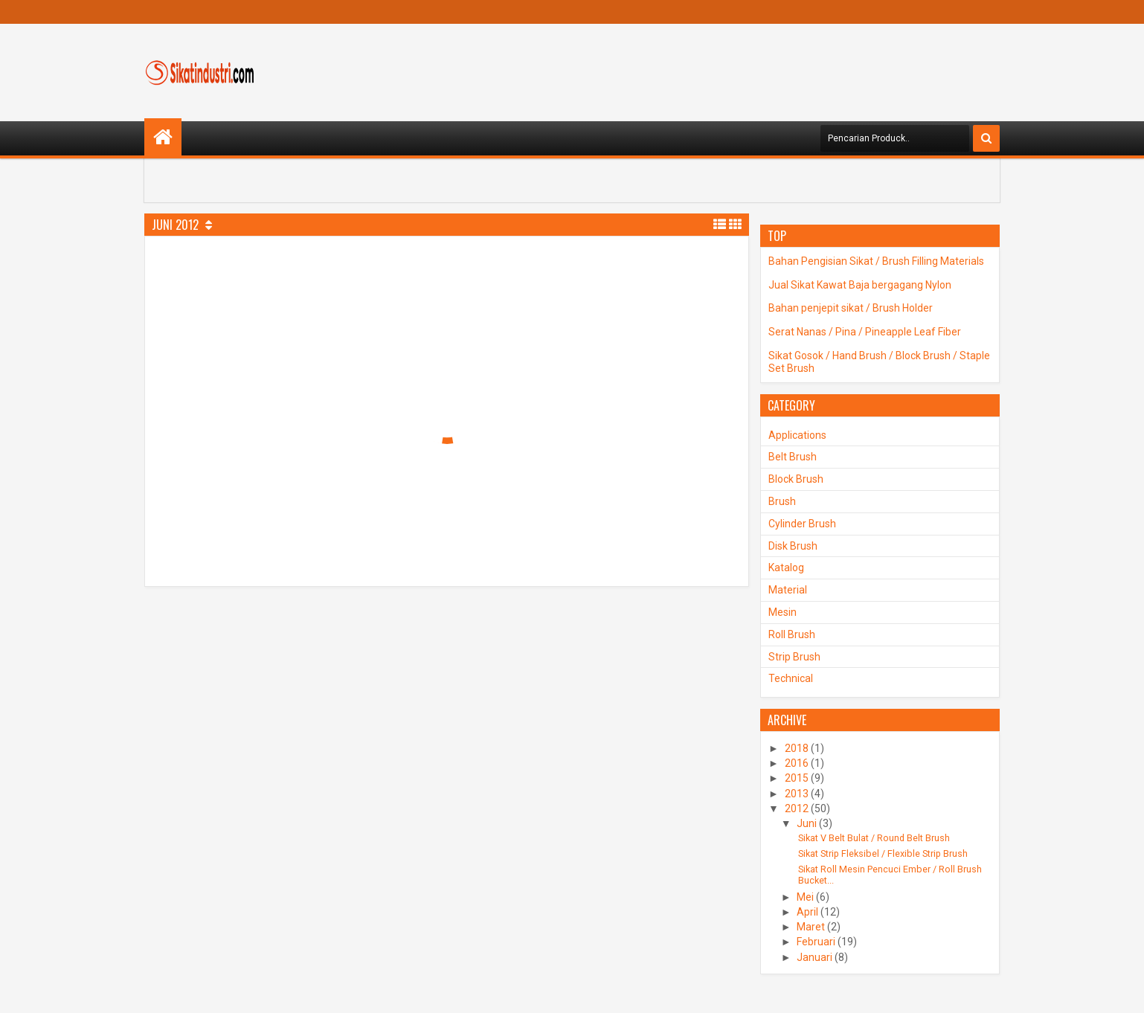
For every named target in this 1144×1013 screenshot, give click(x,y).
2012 (797, 808)
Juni (807, 823)
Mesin (782, 612)
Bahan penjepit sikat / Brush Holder (850, 308)
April (807, 912)
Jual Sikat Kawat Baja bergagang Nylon (859, 285)
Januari (814, 957)
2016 (797, 763)
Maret (811, 927)
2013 (797, 794)
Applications (797, 435)
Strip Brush (794, 657)
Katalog (786, 567)
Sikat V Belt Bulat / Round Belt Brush (874, 837)
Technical (790, 678)
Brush (782, 501)
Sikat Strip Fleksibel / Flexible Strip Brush (883, 853)
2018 (797, 748)
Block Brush (795, 479)
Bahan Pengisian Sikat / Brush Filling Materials (876, 261)
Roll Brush (791, 634)
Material (787, 590)
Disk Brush (792, 546)
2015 (797, 778)
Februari (816, 942)
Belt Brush (792, 457)
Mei (805, 897)
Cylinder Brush (802, 524)
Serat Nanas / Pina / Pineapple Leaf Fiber (864, 332)
